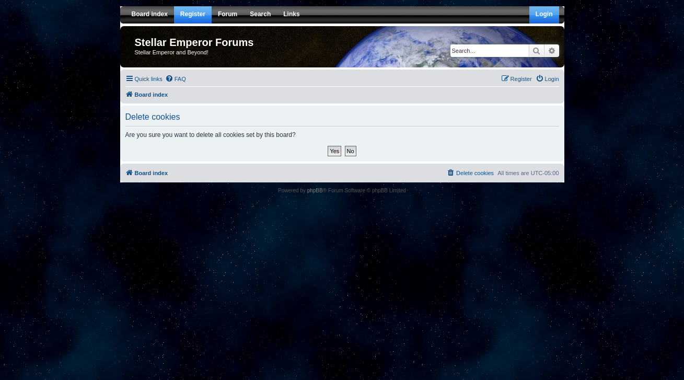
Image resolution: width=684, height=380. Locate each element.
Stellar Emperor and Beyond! (171, 52)
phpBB (315, 190)
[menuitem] (175, 79)
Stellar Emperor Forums (194, 42)
